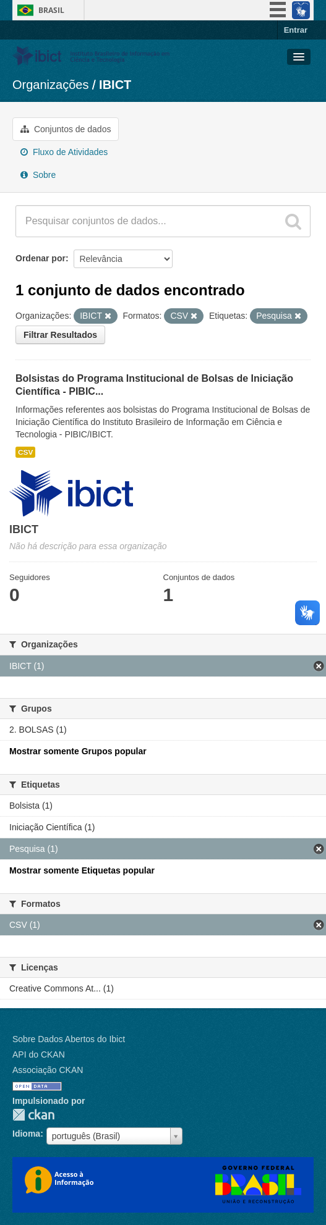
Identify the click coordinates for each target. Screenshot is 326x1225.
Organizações (50, 84)
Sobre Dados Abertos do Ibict (68, 1039)
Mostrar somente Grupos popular (78, 751)
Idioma (26, 1134)
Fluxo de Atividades (64, 152)
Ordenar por (40, 258)
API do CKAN (38, 1054)
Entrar (295, 30)
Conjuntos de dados (65, 129)
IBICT (115, 84)
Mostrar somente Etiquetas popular (82, 870)
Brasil (51, 10)
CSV (25, 452)
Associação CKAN (47, 1070)
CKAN (33, 1114)
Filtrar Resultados (60, 335)
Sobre (38, 175)
